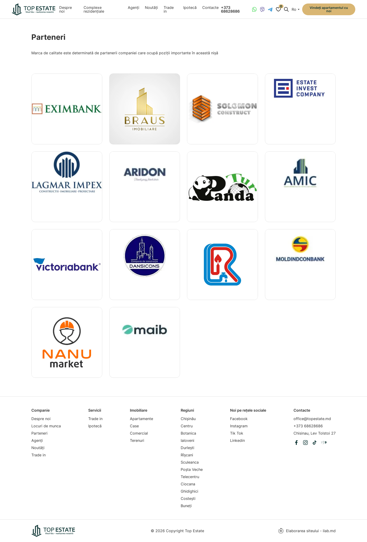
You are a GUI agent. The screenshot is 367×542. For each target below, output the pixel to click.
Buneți (186, 505)
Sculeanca (190, 462)
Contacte (210, 7)
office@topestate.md (312, 418)
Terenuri (137, 440)
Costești (188, 498)
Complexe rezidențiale (94, 9)
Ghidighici (189, 491)
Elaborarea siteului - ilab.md (307, 531)
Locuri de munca (46, 426)
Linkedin (237, 440)
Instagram (239, 426)
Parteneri (39, 433)
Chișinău (188, 418)
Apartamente (141, 418)
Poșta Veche (192, 469)
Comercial (139, 433)
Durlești (187, 447)
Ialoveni (187, 440)
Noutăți (151, 7)
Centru (187, 426)
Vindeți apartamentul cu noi (329, 9)
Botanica (188, 433)
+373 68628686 (230, 9)
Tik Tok (236, 433)
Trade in (169, 9)
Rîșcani (187, 455)
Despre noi (65, 9)
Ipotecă (190, 7)
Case (134, 426)
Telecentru (190, 476)
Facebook (239, 418)
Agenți (133, 7)
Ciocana (188, 484)
